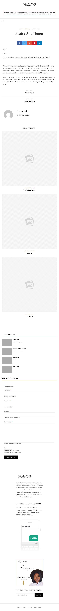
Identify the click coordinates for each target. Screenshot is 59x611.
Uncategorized (25, 29)
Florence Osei (22, 111)
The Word (16, 340)
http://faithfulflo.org (23, 115)
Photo (5, 448)
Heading (6, 411)
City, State (7, 401)
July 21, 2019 (36, 29)
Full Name (7, 390)
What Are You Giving (29, 190)
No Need (29, 253)
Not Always (29, 316)
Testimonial (7, 422)
